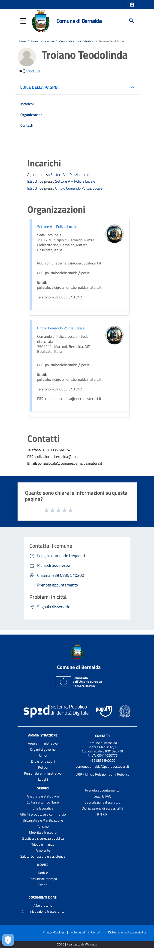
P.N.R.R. (102, 814)
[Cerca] (132, 21)
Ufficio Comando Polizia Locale (79, 188)
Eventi (42, 884)
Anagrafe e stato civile (43, 796)
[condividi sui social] (29, 71)
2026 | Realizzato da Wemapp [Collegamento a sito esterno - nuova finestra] (77, 944)
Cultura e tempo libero (43, 802)
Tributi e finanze (42, 844)
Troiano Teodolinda (111, 41)
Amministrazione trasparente (42, 911)
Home (22, 41)
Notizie (43, 872)
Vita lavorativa (43, 808)
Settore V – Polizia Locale (71, 174)
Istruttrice (35, 181)
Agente (33, 174)
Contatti (102, 735)
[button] (132, 5)
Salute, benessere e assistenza (42, 856)
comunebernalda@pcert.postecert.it (102, 766)
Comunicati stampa (43, 878)
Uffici (43, 755)
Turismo (43, 826)
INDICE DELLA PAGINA (40, 87)
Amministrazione (42, 41)
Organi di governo (43, 749)
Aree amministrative (43, 743)
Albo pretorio (42, 905)
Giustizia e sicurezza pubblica (43, 838)
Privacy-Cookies (54, 932)
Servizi (43, 788)
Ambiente (43, 850)
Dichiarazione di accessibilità (102, 808)
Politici (43, 767)
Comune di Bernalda (79, 20)
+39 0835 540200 (102, 760)
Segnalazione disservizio (102, 802)
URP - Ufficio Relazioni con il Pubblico (102, 774)
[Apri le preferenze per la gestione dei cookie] (8, 940)
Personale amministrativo (76, 41)
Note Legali (77, 932)
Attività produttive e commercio (43, 814)
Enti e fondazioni (43, 761)
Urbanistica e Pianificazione (43, 820)
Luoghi (43, 779)
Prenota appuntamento (102, 790)
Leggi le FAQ (102, 796)
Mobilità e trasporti (43, 832)
